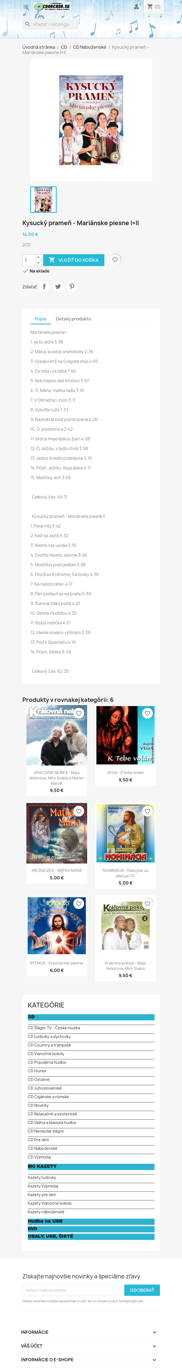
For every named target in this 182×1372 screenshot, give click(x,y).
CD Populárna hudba (47, 1062)
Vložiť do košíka (74, 260)
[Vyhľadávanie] (50, 24)
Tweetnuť (58, 286)
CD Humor (37, 1070)
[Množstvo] (28, 260)
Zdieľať (44, 286)
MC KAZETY (42, 1166)
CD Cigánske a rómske (48, 1096)
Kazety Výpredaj (43, 1186)
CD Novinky (38, 1105)
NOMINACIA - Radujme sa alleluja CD (125, 873)
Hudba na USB (45, 1221)
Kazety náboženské (46, 1211)
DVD (32, 1228)
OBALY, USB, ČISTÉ (50, 1236)
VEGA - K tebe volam (125, 772)
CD (31, 1016)
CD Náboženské (42, 1148)
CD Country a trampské (49, 1045)
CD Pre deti (38, 1139)
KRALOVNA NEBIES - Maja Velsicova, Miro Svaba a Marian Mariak (56, 778)
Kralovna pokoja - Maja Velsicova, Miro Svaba (125, 965)
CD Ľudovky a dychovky (49, 1036)
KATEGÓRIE (46, 1005)
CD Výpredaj (39, 1156)
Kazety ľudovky (42, 1177)
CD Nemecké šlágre (46, 1131)
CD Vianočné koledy (46, 1053)
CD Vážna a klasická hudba (52, 1122)
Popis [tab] (40, 319)
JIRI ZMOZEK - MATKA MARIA (56, 870)
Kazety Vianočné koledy (50, 1203)
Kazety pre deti (42, 1194)
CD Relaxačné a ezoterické (52, 1113)
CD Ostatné (39, 1079)
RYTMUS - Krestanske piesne (56, 963)
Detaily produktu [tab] (73, 319)
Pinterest (71, 286)
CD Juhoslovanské (45, 1088)
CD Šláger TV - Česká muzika (54, 1027)
